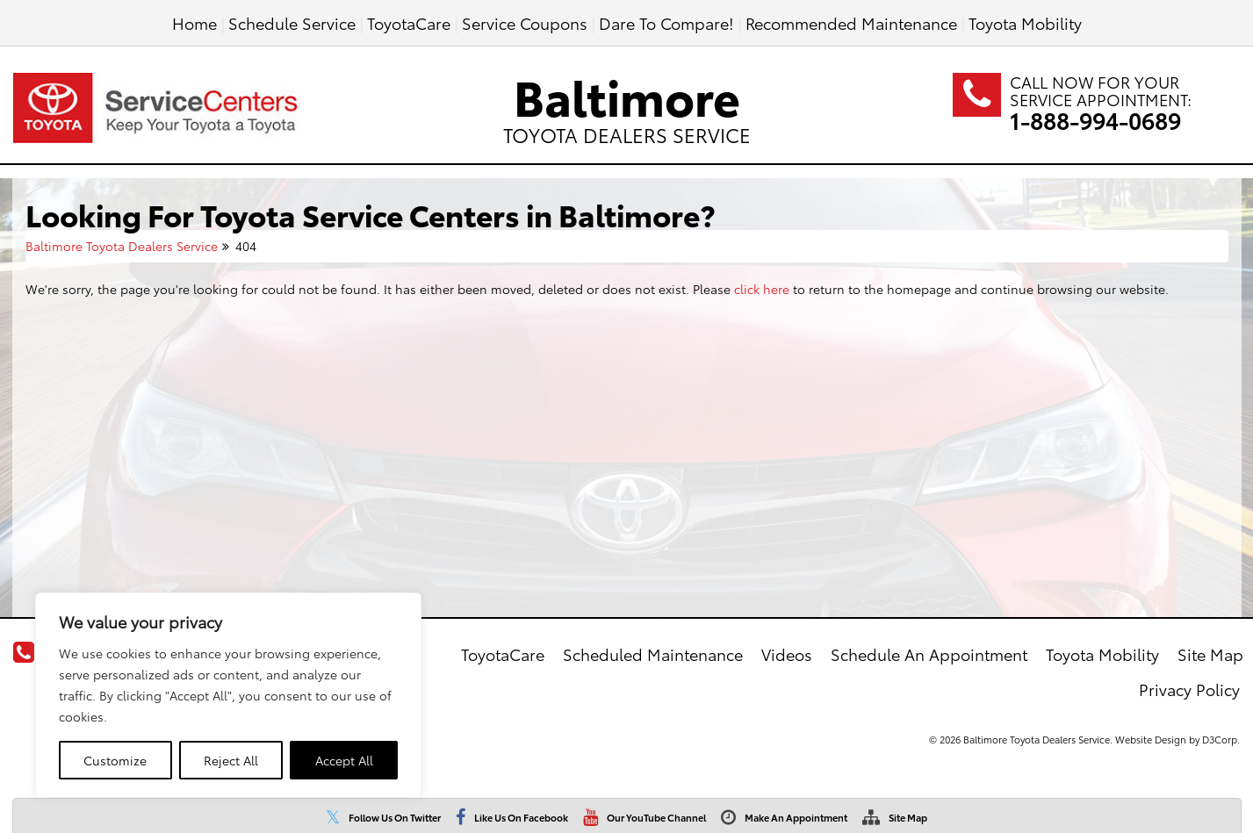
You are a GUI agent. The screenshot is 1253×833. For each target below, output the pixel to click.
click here (761, 289)
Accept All (344, 760)
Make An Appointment (796, 817)
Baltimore (627, 104)
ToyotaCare (408, 22)
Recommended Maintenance (851, 22)
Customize (115, 760)
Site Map (908, 817)
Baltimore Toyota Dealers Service (121, 246)
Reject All (231, 760)
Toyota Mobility (1025, 22)
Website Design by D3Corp (1176, 739)
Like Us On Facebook (521, 817)
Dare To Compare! (666, 22)
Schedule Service (292, 22)
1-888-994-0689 (1095, 120)
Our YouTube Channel (656, 817)
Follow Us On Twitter (395, 817)
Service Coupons (524, 22)
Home (194, 22)
